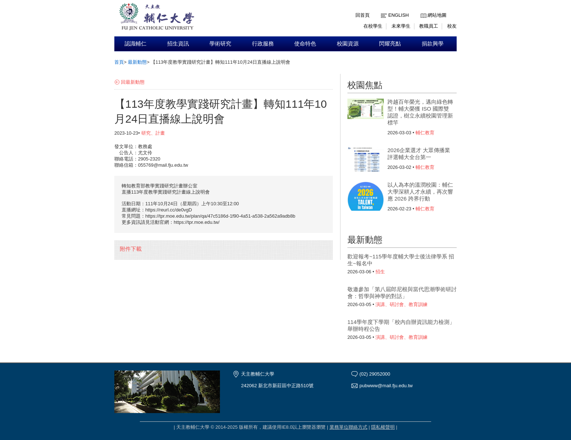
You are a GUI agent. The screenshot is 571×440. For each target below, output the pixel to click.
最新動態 (137, 62)
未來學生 (400, 26)
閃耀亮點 (390, 44)
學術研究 (220, 44)
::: (422, 9)
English (398, 15)
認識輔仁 (135, 44)
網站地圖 (437, 15)
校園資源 (348, 44)
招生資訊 (178, 44)
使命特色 (305, 44)
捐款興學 (433, 44)
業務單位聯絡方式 (348, 427)
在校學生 (372, 26)
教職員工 (428, 26)
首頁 (119, 62)
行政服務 (263, 44)
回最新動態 (133, 82)
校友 (452, 26)
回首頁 (362, 15)
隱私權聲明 (383, 427)
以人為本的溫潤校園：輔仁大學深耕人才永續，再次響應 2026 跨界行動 (420, 192)
